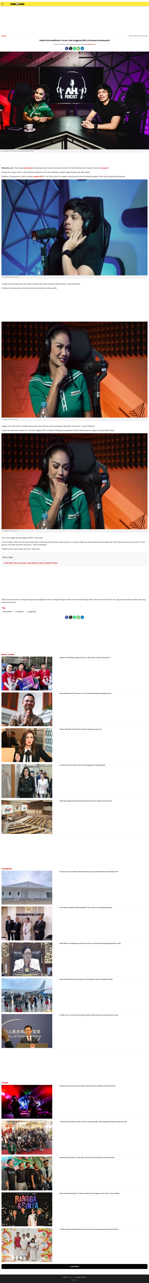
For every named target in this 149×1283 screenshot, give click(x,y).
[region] (74, 20)
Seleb (3, 36)
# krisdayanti (19, 611)
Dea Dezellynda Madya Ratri (75, 44)
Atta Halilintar (28, 168)
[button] (2, 4)
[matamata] (17, 4)
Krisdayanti (104, 168)
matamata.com (71, 1277)
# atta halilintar (7, 611)
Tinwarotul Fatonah (59, 44)
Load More (74, 1266)
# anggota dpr (31, 611)
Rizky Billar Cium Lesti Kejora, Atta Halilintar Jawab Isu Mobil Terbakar (31, 563)
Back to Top (74, 1280)
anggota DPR (38, 176)
